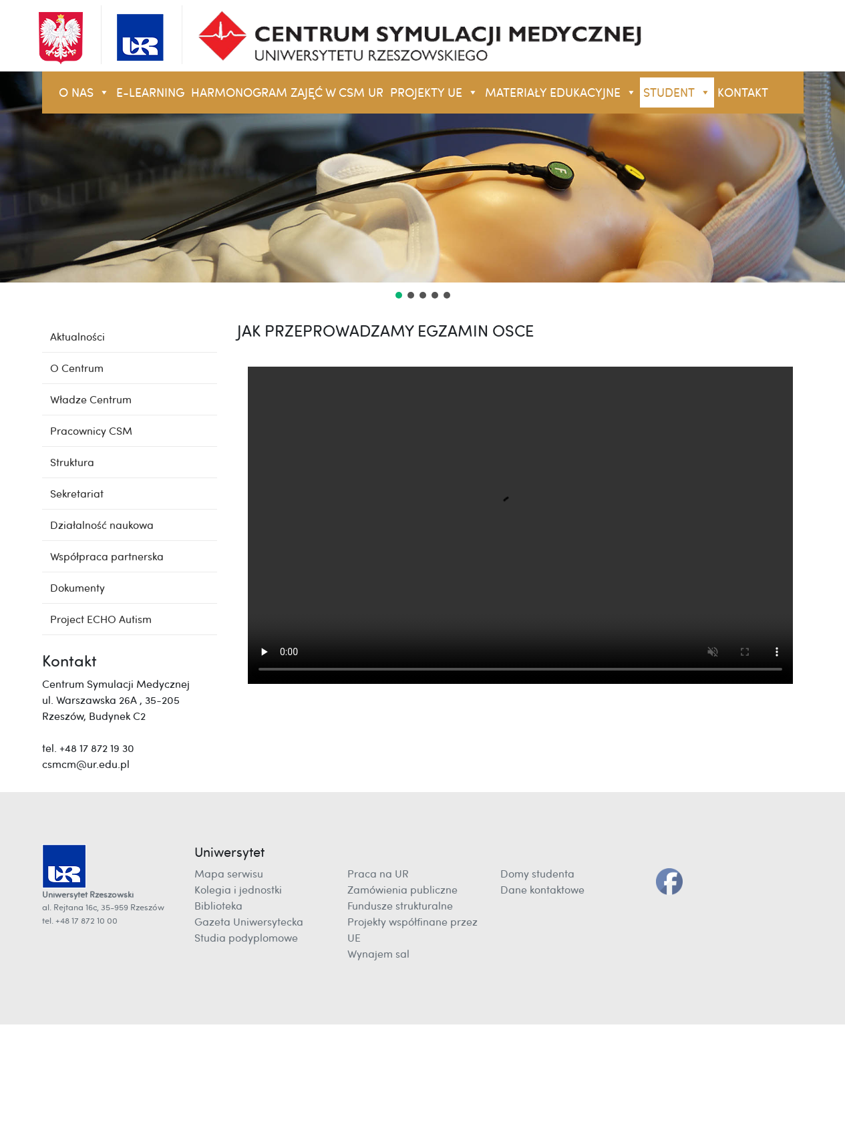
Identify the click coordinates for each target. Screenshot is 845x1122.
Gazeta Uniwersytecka (248, 921)
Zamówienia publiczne (402, 889)
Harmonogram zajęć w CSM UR (287, 92)
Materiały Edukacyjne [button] (561, 92)
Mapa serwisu (228, 873)
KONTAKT (742, 92)
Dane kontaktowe (542, 889)
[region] (422, 186)
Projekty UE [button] (434, 92)
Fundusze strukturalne (400, 905)
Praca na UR (378, 873)
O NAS (84, 92)
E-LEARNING (150, 92)
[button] (398, 295)
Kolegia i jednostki (238, 889)
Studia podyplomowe (246, 937)
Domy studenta (537, 873)
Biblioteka (218, 905)
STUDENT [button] (677, 92)
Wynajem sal (378, 953)
